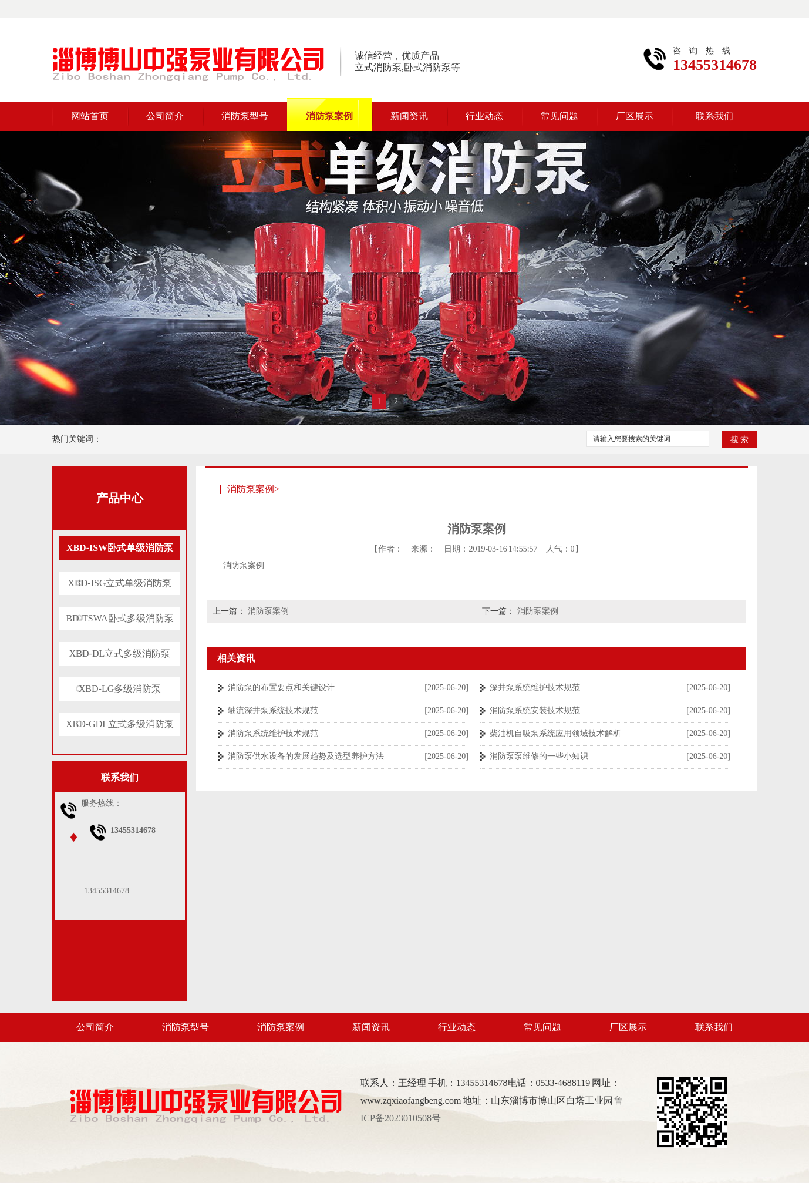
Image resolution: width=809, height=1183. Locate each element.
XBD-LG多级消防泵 (120, 689)
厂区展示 (634, 116)
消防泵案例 (329, 116)
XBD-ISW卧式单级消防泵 (119, 548)
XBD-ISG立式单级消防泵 (120, 583)
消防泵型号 (244, 116)
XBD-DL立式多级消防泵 (119, 653)
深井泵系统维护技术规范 (535, 687)
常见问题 (559, 116)
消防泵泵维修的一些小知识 (539, 756)
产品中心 (119, 498)
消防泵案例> (253, 489)
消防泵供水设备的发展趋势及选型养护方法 (306, 756)
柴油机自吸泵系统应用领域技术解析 (555, 733)
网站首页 (90, 116)
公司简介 (165, 116)
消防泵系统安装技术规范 (535, 710)
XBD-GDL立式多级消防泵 (120, 724)
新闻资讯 (409, 116)
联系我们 (714, 116)
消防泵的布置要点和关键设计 (281, 687)
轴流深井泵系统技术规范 (273, 710)
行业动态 (484, 116)
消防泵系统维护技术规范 (273, 733)
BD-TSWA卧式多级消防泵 (119, 618)
